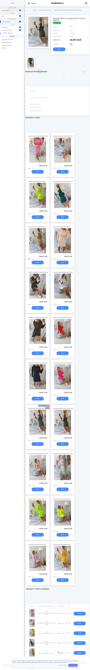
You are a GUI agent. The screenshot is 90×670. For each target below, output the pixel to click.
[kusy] (69, 49)
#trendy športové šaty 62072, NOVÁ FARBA (66, 181)
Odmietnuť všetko (62, 665)
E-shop (32, 3)
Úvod (34, 10)
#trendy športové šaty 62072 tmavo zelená (66, 408)
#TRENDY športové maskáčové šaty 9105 (40, 317)
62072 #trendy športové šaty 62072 (46, 633)
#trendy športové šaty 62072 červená (64, 317)
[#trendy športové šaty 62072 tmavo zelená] (38, 15)
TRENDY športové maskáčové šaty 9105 (40, 272)
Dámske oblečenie (45, 10)
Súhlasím (73, 665)
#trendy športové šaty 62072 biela (63, 272)
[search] (86, 3)
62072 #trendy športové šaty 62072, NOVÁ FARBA (46, 613)
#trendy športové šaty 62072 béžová (39, 453)
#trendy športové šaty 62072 (36, 181)
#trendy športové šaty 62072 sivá (63, 453)
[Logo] (57, 3)
